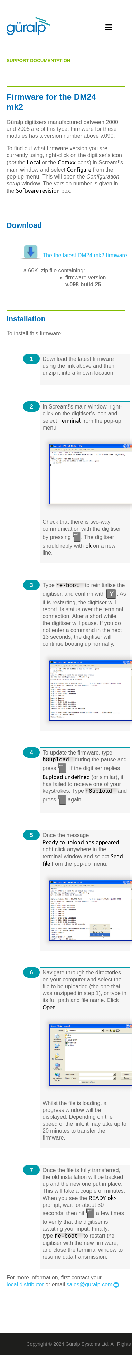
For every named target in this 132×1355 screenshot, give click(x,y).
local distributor (25, 1284)
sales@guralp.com (90, 1284)
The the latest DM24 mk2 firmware (84, 255)
